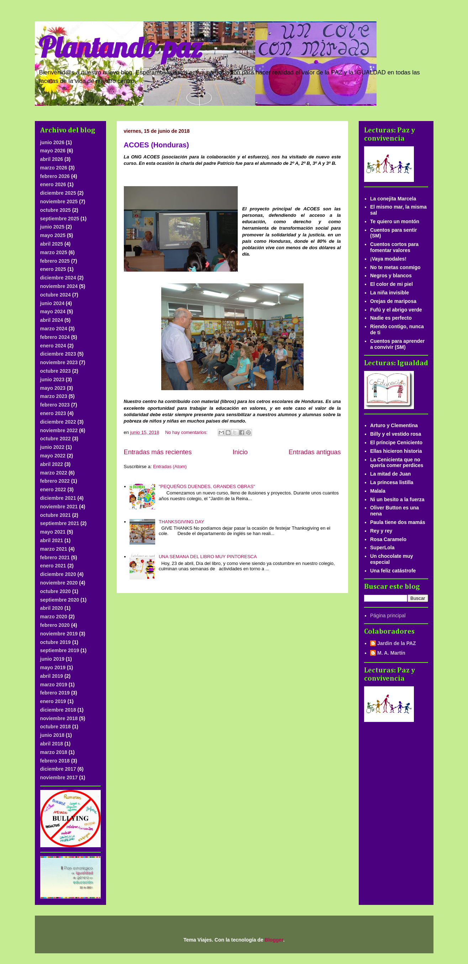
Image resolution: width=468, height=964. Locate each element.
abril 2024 (51, 320)
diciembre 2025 (58, 193)
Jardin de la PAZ (396, 643)
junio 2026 (52, 142)
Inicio (239, 452)
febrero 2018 (55, 761)
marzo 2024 (53, 328)
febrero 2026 (55, 176)
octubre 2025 (55, 210)
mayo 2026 (53, 150)
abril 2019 (51, 676)
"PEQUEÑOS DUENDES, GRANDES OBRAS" (207, 486)
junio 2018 (52, 735)
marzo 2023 (53, 396)
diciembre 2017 (58, 769)
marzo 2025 (53, 252)
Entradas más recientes (158, 452)
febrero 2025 (55, 261)
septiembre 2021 (59, 523)
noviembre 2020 (59, 583)
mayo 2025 (53, 235)
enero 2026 (53, 184)
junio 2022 (52, 447)
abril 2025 (51, 244)
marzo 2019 (53, 684)
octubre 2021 (55, 515)
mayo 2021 (53, 532)
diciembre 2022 (58, 422)
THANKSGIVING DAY (181, 521)
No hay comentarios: (187, 432)
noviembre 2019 (59, 633)
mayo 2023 (53, 388)
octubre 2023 (55, 371)
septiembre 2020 (59, 600)
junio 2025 (52, 227)
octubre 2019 (55, 642)
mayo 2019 (53, 667)
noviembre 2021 (59, 506)
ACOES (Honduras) (156, 145)
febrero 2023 (55, 405)
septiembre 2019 (59, 650)
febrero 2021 (55, 557)
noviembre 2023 (59, 362)
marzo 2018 (53, 752)
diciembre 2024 (58, 278)
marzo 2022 (53, 473)
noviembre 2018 (59, 718)
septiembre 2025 (59, 218)
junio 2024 (52, 303)
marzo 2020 (53, 616)
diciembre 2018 (58, 710)
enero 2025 (53, 269)
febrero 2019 (55, 693)
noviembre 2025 (59, 201)
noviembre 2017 (59, 777)
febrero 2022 (55, 481)
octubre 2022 (55, 438)
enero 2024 (53, 346)
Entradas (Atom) (170, 466)
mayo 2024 (53, 311)
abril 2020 (51, 608)
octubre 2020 (55, 591)
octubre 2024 (55, 295)
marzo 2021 (53, 549)
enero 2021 (53, 566)
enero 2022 (53, 489)
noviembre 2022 (59, 430)
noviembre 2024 (59, 286)
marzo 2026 (53, 168)
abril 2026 (51, 159)
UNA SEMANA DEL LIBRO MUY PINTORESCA (208, 556)
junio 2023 (52, 379)
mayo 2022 (53, 456)
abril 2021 (51, 540)
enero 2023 (53, 413)
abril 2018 (51, 743)
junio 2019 (52, 659)
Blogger (274, 940)
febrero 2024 (55, 337)
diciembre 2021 (58, 498)
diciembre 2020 (58, 574)
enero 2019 (53, 701)
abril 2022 (51, 464)
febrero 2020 (55, 625)
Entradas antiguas (315, 452)
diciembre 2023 (58, 354)
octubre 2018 (55, 726)
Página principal (388, 615)
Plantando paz (120, 47)
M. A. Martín (391, 653)
